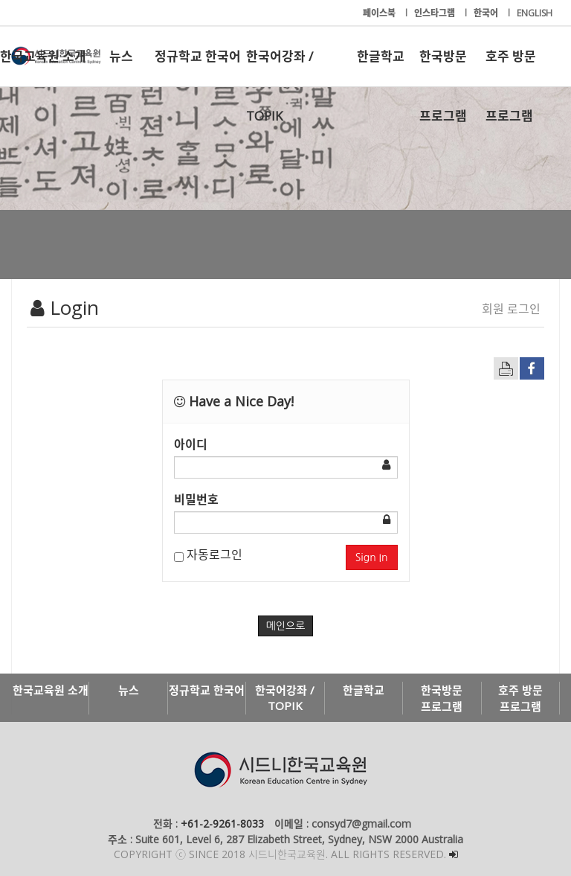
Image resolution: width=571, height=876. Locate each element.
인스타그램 (435, 13)
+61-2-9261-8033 (222, 823)
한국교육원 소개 (43, 56)
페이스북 (380, 13)
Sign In (371, 557)
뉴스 (121, 56)
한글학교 (380, 56)
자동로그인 (208, 554)
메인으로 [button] (286, 626)
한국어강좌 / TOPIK (279, 67)
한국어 (487, 13)
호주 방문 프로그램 (510, 67)
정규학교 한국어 (198, 56)
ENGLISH (534, 13)
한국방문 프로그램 (443, 67)
